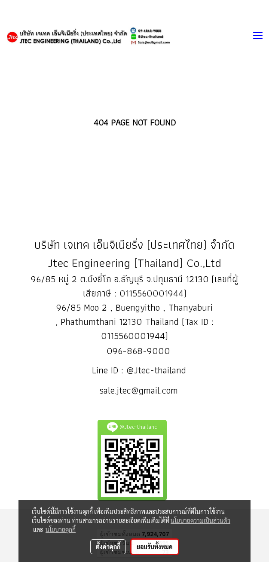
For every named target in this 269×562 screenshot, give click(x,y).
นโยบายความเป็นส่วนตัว (200, 520)
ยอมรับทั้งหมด (155, 546)
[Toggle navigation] (257, 36)
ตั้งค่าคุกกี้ (108, 546)
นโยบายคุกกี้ (61, 529)
